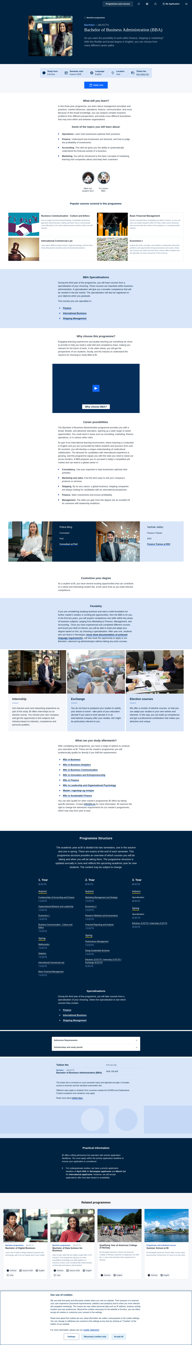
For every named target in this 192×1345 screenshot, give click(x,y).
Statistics (42, 953)
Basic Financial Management (51, 972)
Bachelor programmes (94, 17)
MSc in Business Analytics (77, 765)
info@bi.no (90, 804)
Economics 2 (90, 906)
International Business (75, 313)
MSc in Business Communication (80, 770)
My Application (171, 3)
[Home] (10, 4)
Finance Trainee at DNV (158, 544)
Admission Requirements (96, 1040)
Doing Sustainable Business (97, 950)
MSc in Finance (71, 780)
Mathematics (44, 944)
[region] (96, 1318)
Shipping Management (74, 318)
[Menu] (186, 4)
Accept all (118, 1337)
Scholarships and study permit (96, 1047)
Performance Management (96, 941)
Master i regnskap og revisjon (78, 790)
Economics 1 (44, 915)
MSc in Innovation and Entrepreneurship (84, 775)
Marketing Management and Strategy (101, 897)
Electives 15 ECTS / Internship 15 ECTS (149, 923)
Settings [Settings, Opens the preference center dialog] (71, 1337)
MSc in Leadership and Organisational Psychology (89, 785)
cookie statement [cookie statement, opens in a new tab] (91, 1330)
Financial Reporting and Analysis (99, 925)
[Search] (138, 4)
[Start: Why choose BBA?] (96, 388)
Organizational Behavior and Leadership (55, 906)
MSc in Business (71, 759)
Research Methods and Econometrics (101, 915)
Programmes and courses (118, 4)
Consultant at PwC (69, 544)
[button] (88, 178)
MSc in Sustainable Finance (77, 795)
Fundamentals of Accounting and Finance (56, 897)
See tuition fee (142, 74)
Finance (67, 308)
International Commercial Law (51, 962)
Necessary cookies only (95, 1337)
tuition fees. (77, 1098)
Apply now (96, 85)
